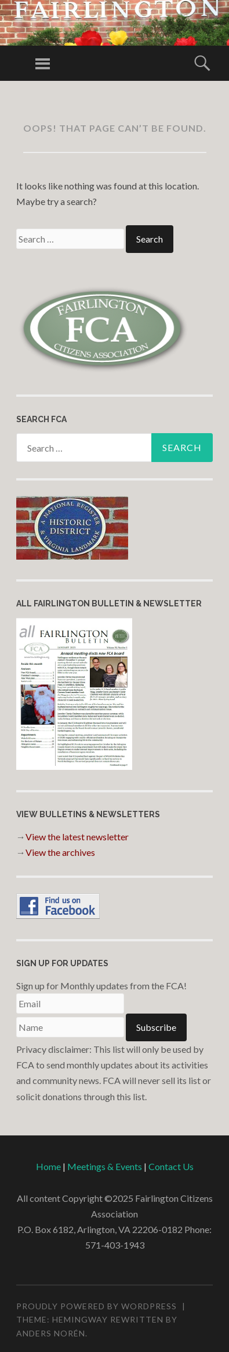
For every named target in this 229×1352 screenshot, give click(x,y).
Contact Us (171, 1166)
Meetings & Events (104, 1166)
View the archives (60, 852)
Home (48, 1166)
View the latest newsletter (77, 836)
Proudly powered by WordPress (96, 1306)
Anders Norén (50, 1333)
